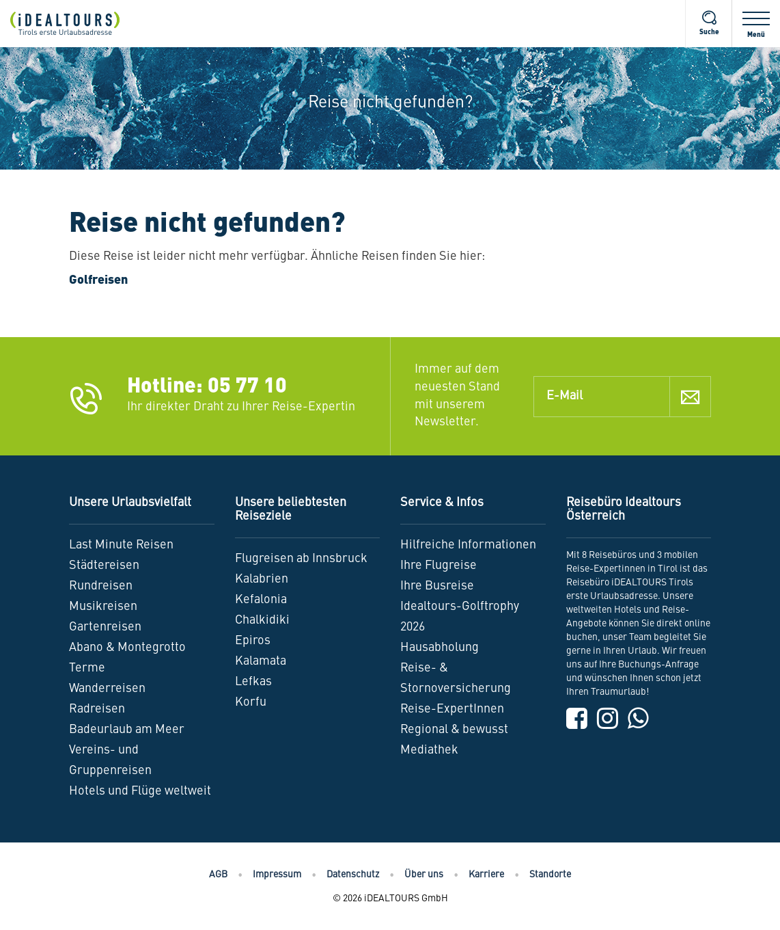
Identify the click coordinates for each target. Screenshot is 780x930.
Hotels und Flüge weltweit (140, 791)
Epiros (252, 641)
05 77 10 (247, 387)
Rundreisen (101, 586)
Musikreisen (103, 606)
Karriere (486, 874)
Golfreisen (98, 280)
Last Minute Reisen (121, 545)
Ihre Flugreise (438, 565)
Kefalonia (261, 600)
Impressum (277, 874)
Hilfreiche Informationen (468, 545)
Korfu (250, 702)
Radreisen (97, 709)
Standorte (550, 874)
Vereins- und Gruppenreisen (110, 760)
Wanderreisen (107, 688)
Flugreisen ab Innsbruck (301, 559)
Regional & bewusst (454, 729)
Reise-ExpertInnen (452, 709)
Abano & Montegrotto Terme (127, 657)
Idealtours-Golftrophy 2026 (459, 616)
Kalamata (260, 661)
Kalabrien (261, 579)
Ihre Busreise (437, 586)
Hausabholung (439, 647)
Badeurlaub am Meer (126, 729)
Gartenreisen (105, 627)
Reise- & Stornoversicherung (455, 678)
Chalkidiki (262, 620)
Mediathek (429, 750)
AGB (218, 874)
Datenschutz (352, 874)
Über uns (423, 874)
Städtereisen (104, 565)
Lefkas (253, 682)
